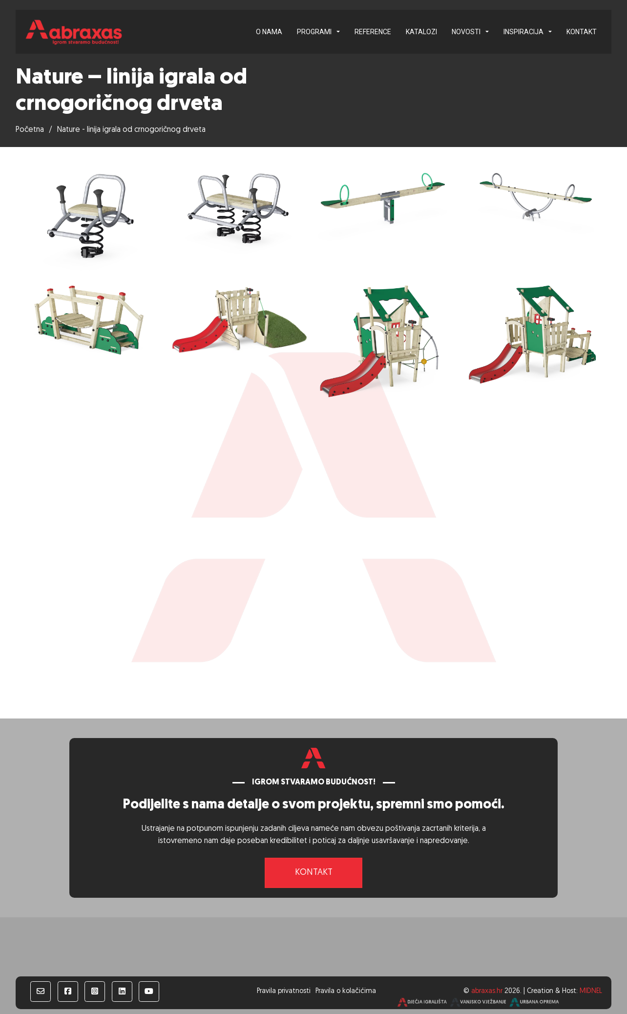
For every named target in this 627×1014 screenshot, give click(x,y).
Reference (373, 32)
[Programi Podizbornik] (338, 31)
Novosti (466, 32)
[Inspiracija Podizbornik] (550, 31)
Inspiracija (523, 32)
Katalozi (421, 32)
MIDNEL (591, 991)
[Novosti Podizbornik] (487, 31)
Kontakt (581, 32)
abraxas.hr (486, 991)
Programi (314, 32)
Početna (30, 130)
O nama (269, 32)
